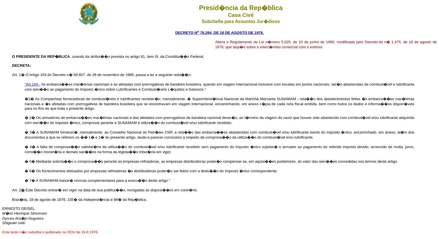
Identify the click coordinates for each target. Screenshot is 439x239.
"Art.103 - (32, 84)
